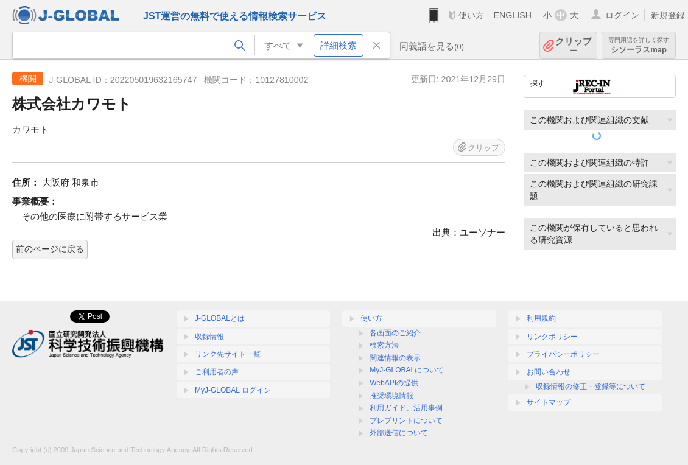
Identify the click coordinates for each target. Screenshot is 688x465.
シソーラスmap (638, 45)
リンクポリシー (552, 336)
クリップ (573, 45)
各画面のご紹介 (395, 333)
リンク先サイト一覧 (228, 354)
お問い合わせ (548, 372)
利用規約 (541, 318)
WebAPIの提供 (394, 383)
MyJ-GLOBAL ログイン (233, 390)
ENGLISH (512, 15)
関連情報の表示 (395, 358)
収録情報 (209, 336)
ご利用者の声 (217, 372)
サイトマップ (548, 402)
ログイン (622, 15)
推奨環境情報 (391, 395)
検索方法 (384, 345)
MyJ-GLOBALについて (407, 370)
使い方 (471, 15)
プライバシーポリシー (563, 354)
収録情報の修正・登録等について (590, 386)
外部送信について (399, 432)
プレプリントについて (406, 420)
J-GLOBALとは (220, 318)
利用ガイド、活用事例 (406, 408)
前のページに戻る (50, 249)
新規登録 (668, 15)
